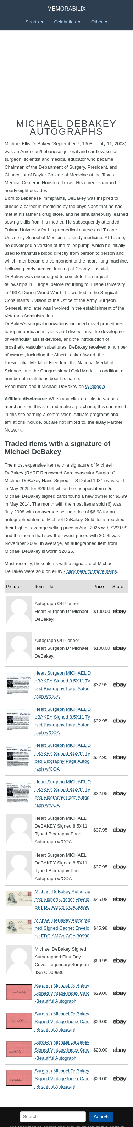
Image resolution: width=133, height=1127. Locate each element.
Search (101, 1117)
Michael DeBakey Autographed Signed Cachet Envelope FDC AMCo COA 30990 (62, 899)
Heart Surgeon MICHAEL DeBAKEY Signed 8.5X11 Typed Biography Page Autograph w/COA (63, 684)
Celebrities (65, 21)
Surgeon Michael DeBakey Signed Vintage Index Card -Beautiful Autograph (62, 993)
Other (97, 21)
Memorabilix (66, 9)
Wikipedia (95, 386)
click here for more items (92, 571)
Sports (32, 21)
